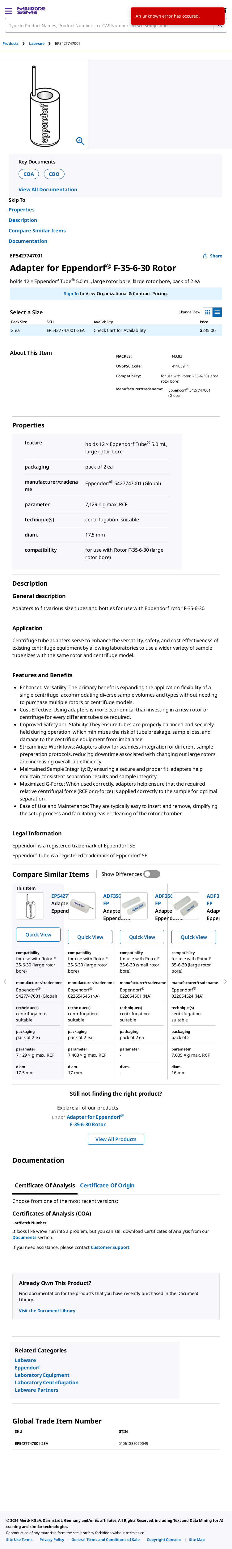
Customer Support (110, 1247)
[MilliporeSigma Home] (31, 10)
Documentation (28, 241)
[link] (19, 1539)
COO (54, 174)
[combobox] (116, 25)
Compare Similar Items (37, 230)
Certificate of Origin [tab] (107, 1185)
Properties (22, 209)
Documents (24, 1237)
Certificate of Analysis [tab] (45, 1185)
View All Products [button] (116, 1139)
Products (10, 43)
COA (28, 174)
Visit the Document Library (47, 1310)
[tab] (15, 43)
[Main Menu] (8, 10)
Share (212, 256)
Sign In (71, 293)
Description (23, 220)
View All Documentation (48, 189)
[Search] (220, 25)
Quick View (38, 934)
